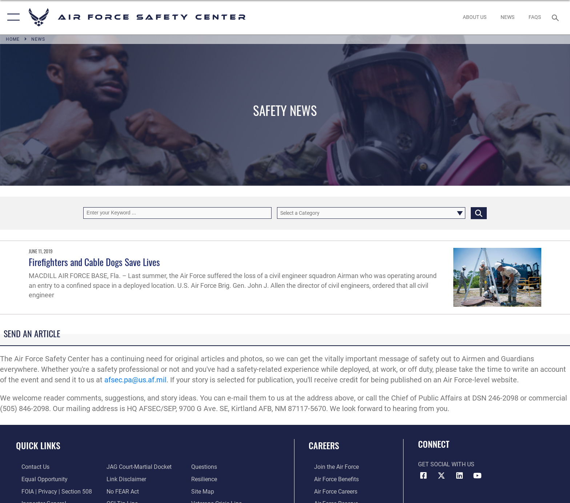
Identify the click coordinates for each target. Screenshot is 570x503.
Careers (324, 445)
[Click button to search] (479, 212)
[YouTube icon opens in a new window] (477, 475)
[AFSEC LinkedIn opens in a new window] (459, 475)
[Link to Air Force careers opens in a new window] (330, 491)
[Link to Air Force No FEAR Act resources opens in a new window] (121, 491)
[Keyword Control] (177, 212)
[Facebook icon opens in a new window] (423, 475)
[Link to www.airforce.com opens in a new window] (331, 466)
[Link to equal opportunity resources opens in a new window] (39, 478)
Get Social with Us (446, 464)
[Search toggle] (556, 17)
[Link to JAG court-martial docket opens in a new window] (137, 466)
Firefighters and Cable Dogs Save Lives (94, 262)
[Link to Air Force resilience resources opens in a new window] (206, 478)
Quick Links (38, 445)
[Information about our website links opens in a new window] (124, 478)
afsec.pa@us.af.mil (135, 380)
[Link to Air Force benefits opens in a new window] (331, 478)
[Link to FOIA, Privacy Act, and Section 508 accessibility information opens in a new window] (51, 491)
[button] (12, 17)
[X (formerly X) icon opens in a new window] (441, 475)
